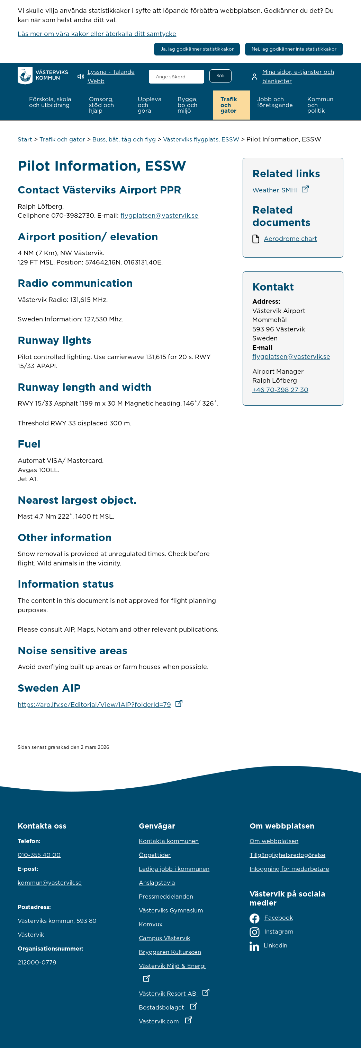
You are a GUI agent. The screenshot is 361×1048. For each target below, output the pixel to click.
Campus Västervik (164, 937)
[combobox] (176, 77)
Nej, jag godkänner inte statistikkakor (294, 49)
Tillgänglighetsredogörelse (287, 854)
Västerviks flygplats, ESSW (201, 138)
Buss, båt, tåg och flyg (124, 138)
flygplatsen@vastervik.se (159, 214)
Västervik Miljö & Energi (180, 969)
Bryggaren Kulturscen (170, 951)
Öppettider (155, 854)
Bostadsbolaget (180, 1005)
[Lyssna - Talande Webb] (108, 76)
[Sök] (220, 76)
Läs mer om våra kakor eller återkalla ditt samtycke (97, 33)
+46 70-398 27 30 (280, 389)
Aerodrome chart (290, 238)
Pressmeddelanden (166, 895)
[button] (51, 102)
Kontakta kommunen (169, 840)
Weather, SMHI (282, 189)
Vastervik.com (180, 1019)
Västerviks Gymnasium (171, 909)
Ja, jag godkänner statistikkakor (197, 49)
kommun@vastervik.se (50, 881)
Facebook (271, 917)
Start (25, 138)
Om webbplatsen (274, 840)
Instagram (271, 931)
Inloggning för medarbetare (289, 868)
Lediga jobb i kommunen (174, 868)
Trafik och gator (62, 138)
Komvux (151, 923)
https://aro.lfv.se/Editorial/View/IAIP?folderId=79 (102, 703)
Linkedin (268, 945)
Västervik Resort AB (180, 991)
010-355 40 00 (39, 854)
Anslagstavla (157, 881)
